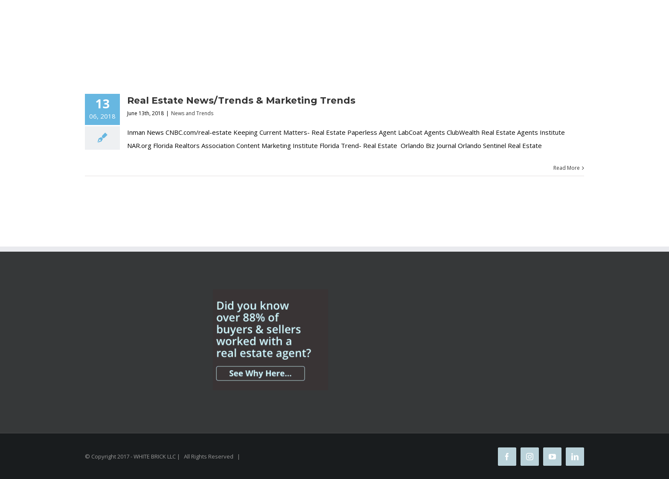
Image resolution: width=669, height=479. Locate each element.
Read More (566, 167)
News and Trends (192, 113)
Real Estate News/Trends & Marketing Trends (241, 100)
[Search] (377, 43)
